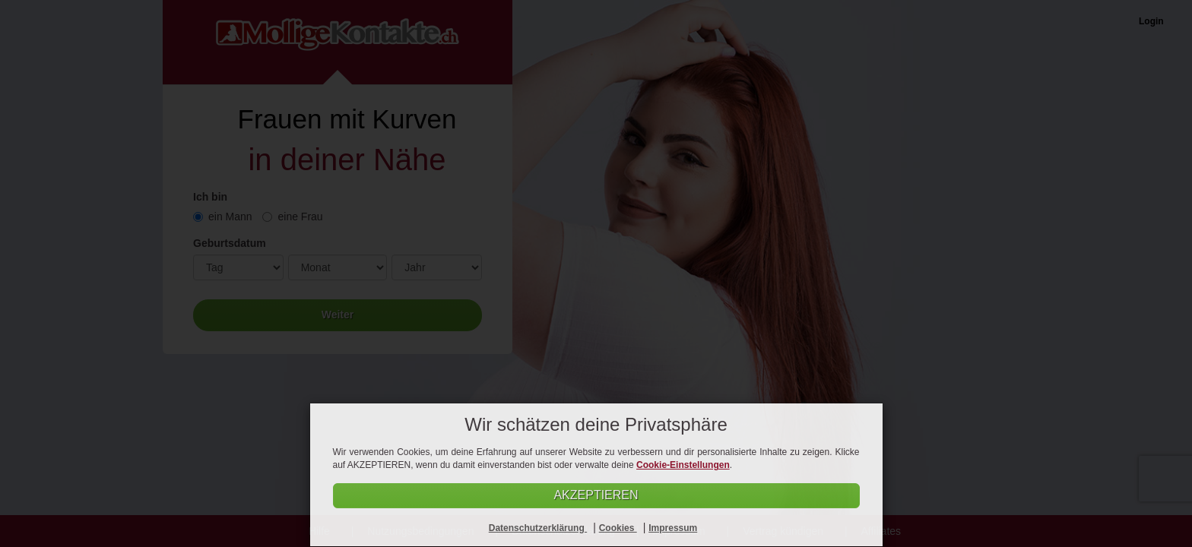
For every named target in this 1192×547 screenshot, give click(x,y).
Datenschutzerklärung (538, 528)
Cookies (618, 528)
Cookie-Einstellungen (683, 465)
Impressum (672, 528)
